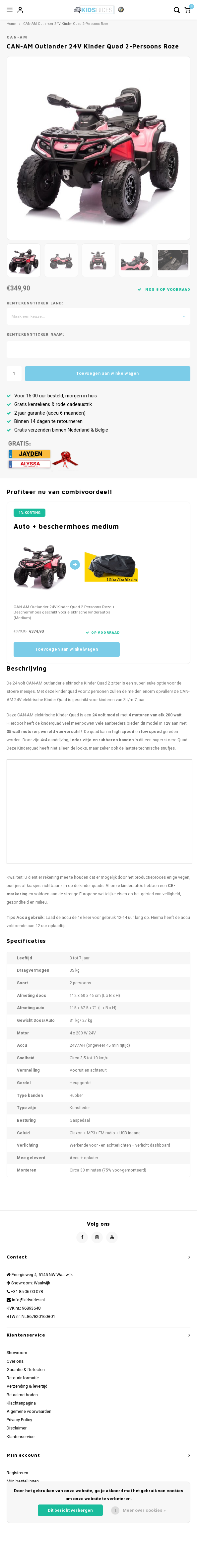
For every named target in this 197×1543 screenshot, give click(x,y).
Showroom (17, 1353)
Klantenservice (20, 1437)
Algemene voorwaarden (29, 1412)
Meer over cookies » (144, 1510)
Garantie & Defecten (26, 1370)
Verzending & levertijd (27, 1386)
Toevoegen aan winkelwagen (107, 373)
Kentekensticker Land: (35, 303)
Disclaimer (17, 1428)
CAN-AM (17, 37)
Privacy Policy (19, 1420)
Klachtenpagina (21, 1403)
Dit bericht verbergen (70, 1510)
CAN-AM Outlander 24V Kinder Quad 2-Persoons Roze (65, 23)
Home (11, 23)
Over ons (15, 1361)
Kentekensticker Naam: (36, 334)
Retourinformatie (23, 1378)
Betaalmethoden (22, 1395)
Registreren (17, 1473)
